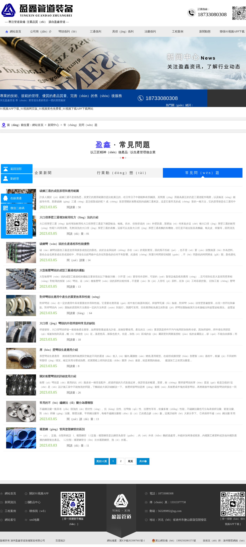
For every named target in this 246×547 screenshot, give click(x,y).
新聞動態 (205, 31)
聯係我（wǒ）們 (36, 512)
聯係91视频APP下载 (232, 31)
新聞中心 (53, 124)
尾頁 (130, 461)
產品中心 (33, 502)
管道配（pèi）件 (175, 115)
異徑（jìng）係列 (123, 31)
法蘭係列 (150, 31)
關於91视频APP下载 (36, 495)
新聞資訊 (8, 502)
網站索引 (8, 520)
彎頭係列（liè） (68, 31)
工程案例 (177, 31)
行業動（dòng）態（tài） (123, 173)
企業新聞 (43, 173)
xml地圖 (32, 520)
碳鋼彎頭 (171, 110)
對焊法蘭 (228, 110)
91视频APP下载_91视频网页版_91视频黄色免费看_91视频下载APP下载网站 (46, 108)
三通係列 (95, 31)
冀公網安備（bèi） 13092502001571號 (174, 540)
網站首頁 (15, 31)
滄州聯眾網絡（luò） (234, 540)
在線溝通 (16, 198)
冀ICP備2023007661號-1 (132, 540)
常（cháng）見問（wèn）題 (80, 124)
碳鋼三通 (184, 110)
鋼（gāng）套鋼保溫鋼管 (206, 110)
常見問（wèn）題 (202, 173)
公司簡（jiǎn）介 (41, 31)
